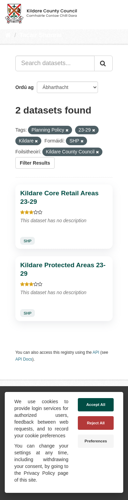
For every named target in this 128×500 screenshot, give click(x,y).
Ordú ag (24, 87)
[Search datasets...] (55, 63)
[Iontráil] (103, 63)
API (96, 352)
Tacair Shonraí (40, 35)
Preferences (96, 441)
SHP (27, 241)
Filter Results (35, 163)
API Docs (23, 359)
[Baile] (8, 35)
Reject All (96, 423)
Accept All (95, 405)
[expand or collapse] (117, 13)
